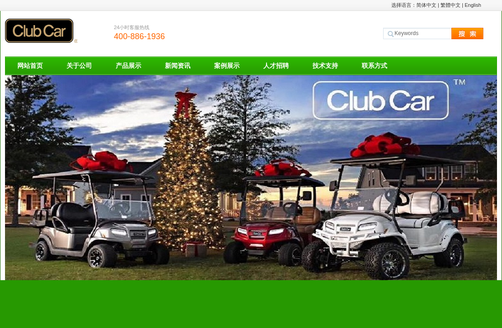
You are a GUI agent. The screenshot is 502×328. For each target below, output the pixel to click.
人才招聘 (276, 65)
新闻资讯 (177, 65)
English (473, 5)
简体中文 (426, 5)
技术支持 (325, 65)
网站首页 (30, 65)
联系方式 (374, 65)
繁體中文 (451, 5)
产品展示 (128, 65)
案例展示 (227, 65)
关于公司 (79, 65)
